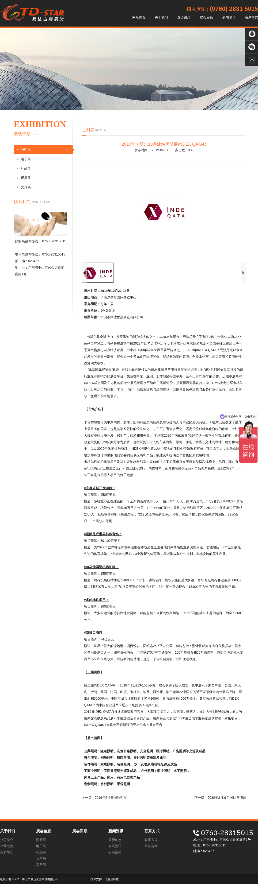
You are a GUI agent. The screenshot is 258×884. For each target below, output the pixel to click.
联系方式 (251, 17)
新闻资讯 (228, 17)
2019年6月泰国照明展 (111, 797)
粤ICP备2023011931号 (74, 879)
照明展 (45, 150)
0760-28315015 (53, 254)
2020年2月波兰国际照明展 (227, 797)
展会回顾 (206, 17)
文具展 (24, 187)
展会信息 (183, 17)
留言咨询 (151, 846)
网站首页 (138, 17)
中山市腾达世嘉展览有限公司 (32, 13)
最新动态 (114, 840)
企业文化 (6, 846)
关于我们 (161, 17)
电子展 (24, 159)
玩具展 (24, 178)
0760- (47, 241)
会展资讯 (114, 846)
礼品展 (24, 168)
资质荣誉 (6, 852)
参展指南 (114, 852)
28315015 (59, 241)
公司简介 (6, 840)
